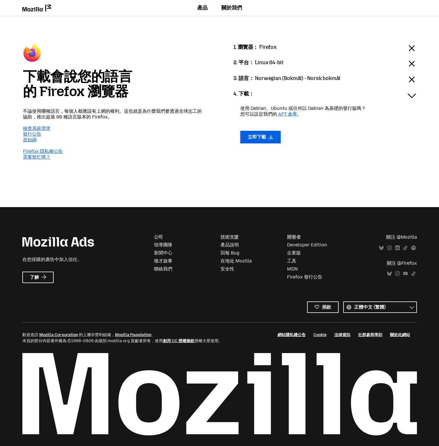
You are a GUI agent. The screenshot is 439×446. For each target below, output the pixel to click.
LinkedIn (397, 248)
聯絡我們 (163, 269)
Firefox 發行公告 (304, 277)
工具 (291, 261)
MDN (292, 269)
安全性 (227, 269)
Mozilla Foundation (133, 334)
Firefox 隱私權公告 (43, 151)
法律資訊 (342, 334)
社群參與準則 (370, 334)
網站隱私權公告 (292, 334)
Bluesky (381, 248)
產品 (202, 8)
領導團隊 (163, 245)
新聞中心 (163, 253)
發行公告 (32, 134)
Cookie (320, 334)
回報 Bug (230, 253)
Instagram (389, 248)
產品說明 (230, 245)
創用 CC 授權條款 (178, 340)
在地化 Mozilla (236, 261)
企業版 (294, 253)
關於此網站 (400, 334)
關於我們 (231, 8)
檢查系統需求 (36, 128)
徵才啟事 (163, 261)
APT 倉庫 (287, 114)
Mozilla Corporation (58, 334)
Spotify (413, 248)
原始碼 (30, 140)
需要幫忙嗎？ (36, 157)
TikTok (405, 248)
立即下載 (261, 137)
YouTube (405, 273)
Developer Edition (307, 245)
